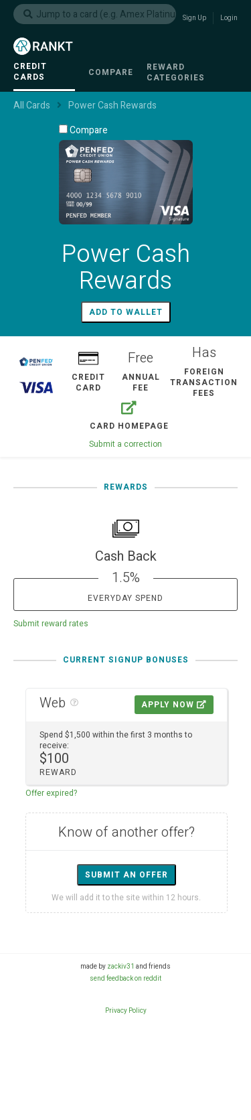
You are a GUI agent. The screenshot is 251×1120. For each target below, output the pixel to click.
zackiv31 (121, 966)
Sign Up (194, 18)
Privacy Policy (126, 1011)
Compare (83, 130)
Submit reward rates (50, 624)
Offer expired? (51, 793)
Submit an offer (126, 875)
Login (229, 18)
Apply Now (174, 705)
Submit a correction (125, 444)
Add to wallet (126, 312)
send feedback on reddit (125, 978)
